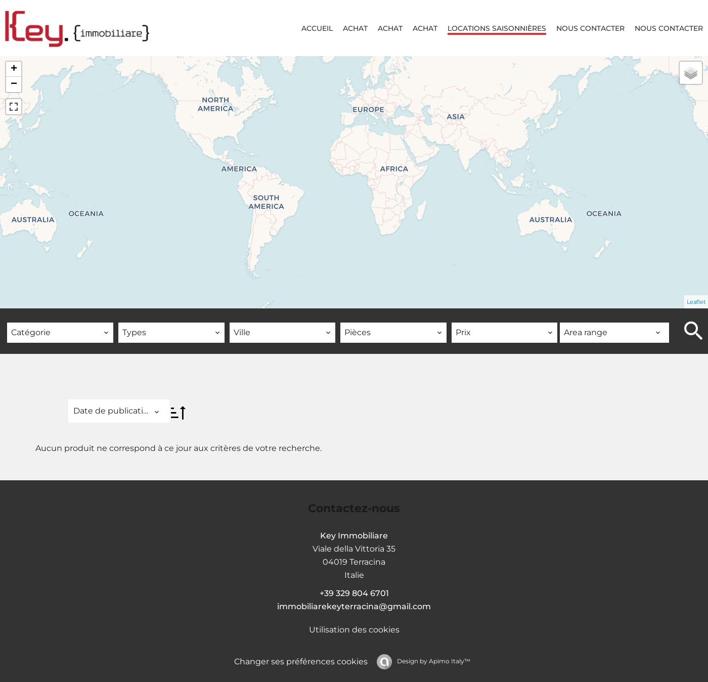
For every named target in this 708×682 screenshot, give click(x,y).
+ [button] (14, 69)
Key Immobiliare (354, 535)
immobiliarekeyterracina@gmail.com (354, 606)
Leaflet (696, 301)
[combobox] (60, 333)
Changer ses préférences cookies (301, 661)
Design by (432, 661)
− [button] (14, 84)
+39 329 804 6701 (354, 593)
